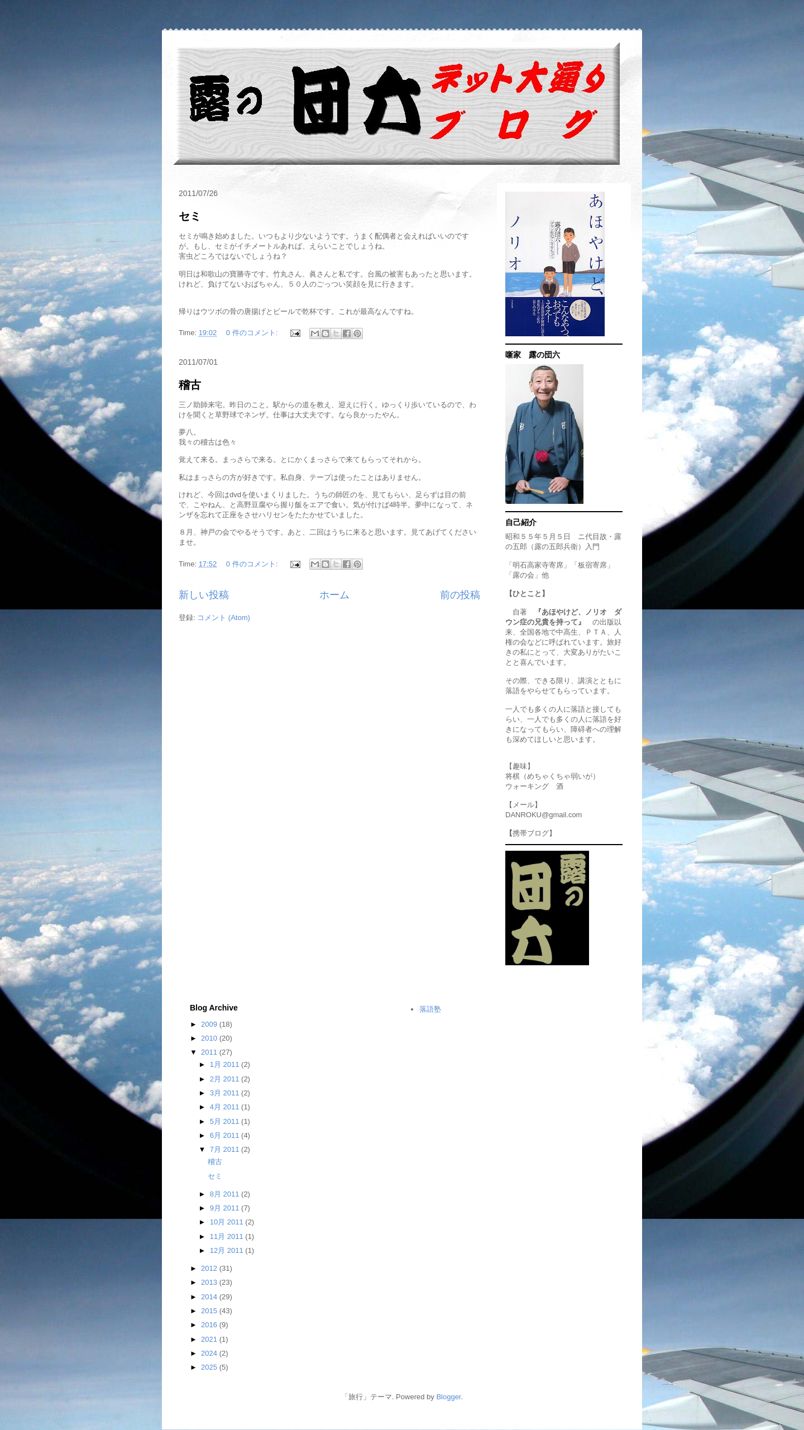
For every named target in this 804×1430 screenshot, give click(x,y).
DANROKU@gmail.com (543, 815)
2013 (210, 1282)
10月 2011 (228, 1222)
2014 (210, 1297)
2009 (210, 1024)
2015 (210, 1311)
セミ (190, 216)
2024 (210, 1353)
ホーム (334, 594)
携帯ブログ (531, 833)
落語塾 (430, 1009)
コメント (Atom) (223, 617)
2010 (210, 1038)
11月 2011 (228, 1236)
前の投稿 (460, 594)
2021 (210, 1339)
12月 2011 (228, 1250)
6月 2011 (225, 1135)
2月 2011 (225, 1079)
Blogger (448, 1397)
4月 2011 (225, 1107)
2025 (210, 1367)
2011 (210, 1052)
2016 (210, 1325)
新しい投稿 (204, 594)
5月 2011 (225, 1121)
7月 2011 (225, 1149)
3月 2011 (225, 1093)
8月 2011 (225, 1194)
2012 (210, 1268)
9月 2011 (225, 1208)
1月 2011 (225, 1064)
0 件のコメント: (253, 332)
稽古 (190, 385)
